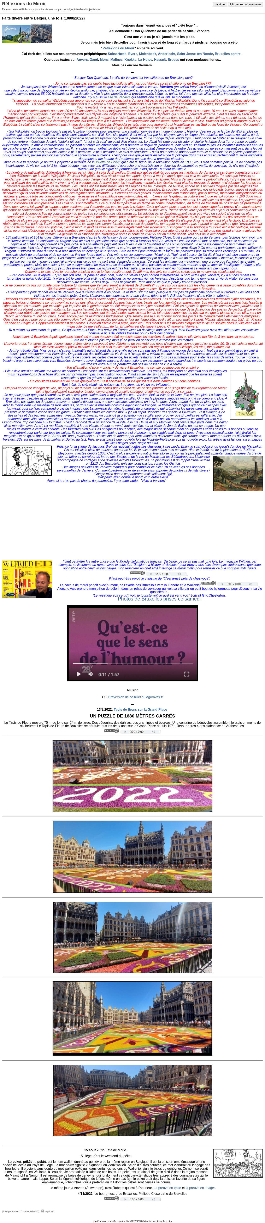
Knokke (130, 59)
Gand (94, 59)
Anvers (82, 59)
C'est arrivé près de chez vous (186, 578)
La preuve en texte (167, 1188)
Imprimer (220, 4)
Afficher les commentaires (245, 4)
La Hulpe (145, 59)
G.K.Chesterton (213, 595)
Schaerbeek (117, 54)
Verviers (22, 104)
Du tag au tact (75, 439)
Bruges (173, 59)
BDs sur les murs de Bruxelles (39, 439)
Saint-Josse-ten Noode (195, 54)
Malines (116, 59)
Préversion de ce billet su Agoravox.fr (135, 697)
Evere (132, 54)
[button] (132, 769)
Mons (104, 59)
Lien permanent (11, 1211)
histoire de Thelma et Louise (175, 254)
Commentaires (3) (30, 1211)
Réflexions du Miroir (118, 48)
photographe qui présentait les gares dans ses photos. (180, 408)
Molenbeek (147, 54)
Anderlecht (166, 54)
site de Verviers (119, 97)
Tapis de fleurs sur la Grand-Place (141, 709)
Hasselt (160, 59)
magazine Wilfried (237, 561)
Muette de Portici (108, 162)
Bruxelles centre (228, 54)
